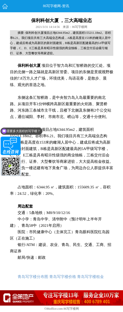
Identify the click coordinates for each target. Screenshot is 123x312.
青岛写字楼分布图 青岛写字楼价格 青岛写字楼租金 (61, 276)
